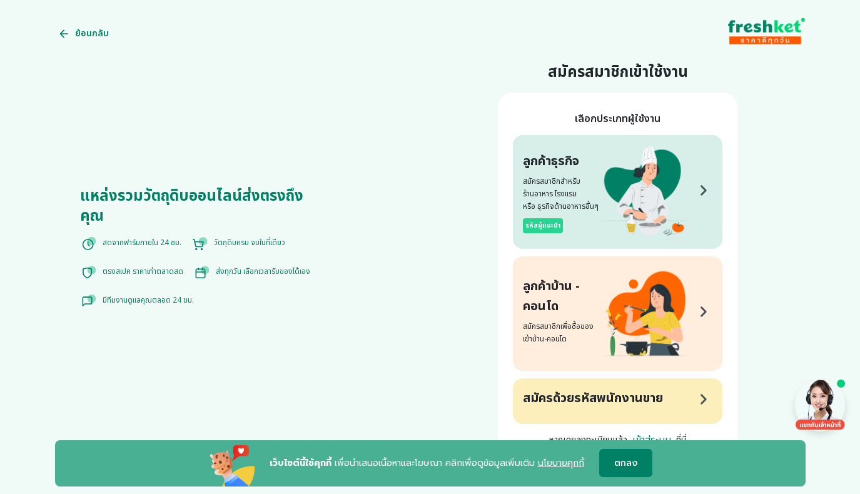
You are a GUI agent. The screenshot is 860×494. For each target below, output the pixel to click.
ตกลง (625, 463)
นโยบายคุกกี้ (561, 463)
